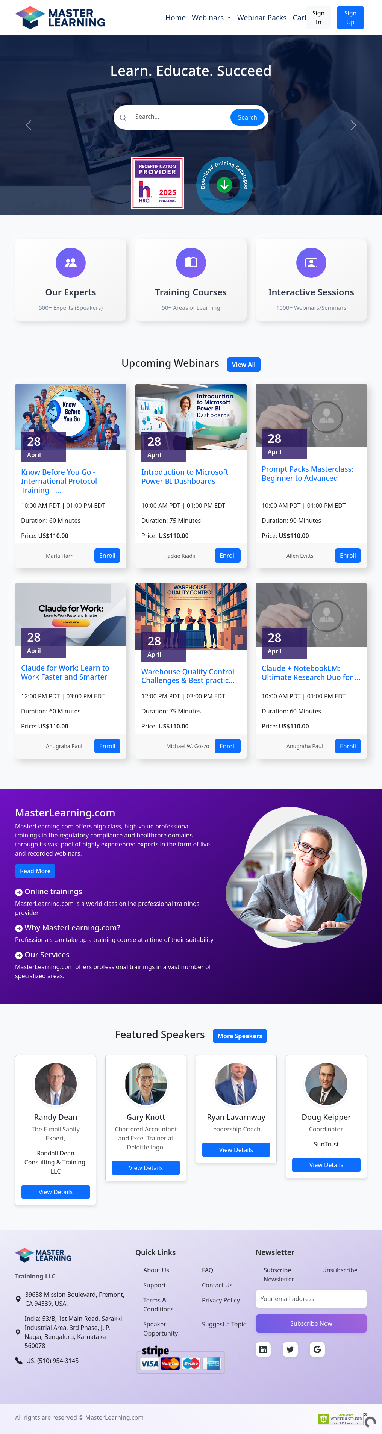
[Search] (171, 116)
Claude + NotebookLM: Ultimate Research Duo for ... (311, 672)
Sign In (318, 17)
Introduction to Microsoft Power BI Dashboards (184, 476)
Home (175, 17)
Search (247, 117)
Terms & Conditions (158, 1304)
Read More (35, 871)
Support (154, 1285)
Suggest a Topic (224, 1324)
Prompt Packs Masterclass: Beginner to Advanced (307, 473)
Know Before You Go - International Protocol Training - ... (59, 481)
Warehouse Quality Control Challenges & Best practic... (188, 676)
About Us (156, 1270)
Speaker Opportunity (160, 1328)
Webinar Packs (262, 17)
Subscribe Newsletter (279, 1274)
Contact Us (217, 1285)
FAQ (207, 1270)
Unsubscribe (340, 1270)
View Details (56, 1192)
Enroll (107, 555)
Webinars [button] (209, 17)
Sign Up (350, 17)
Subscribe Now (311, 1323)
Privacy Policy (221, 1300)
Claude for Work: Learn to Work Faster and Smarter (65, 672)
